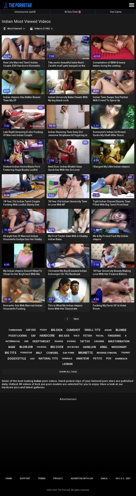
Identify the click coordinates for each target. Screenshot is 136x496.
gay (33, 335)
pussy (43, 330)
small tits (92, 329)
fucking (41, 347)
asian (108, 330)
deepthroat (41, 341)
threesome (15, 330)
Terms (41, 478)
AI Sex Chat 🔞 (73, 11)
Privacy (58, 478)
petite (97, 358)
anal (103, 347)
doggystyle (17, 358)
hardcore (47, 335)
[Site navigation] (131, 5)
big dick (57, 330)
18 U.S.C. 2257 (123, 478)
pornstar (26, 352)
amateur (82, 358)
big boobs (73, 347)
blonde (121, 330)
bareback (121, 358)
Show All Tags (68, 371)
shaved (58, 341)
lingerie (99, 341)
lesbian (68, 364)
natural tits (48, 358)
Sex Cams (115, 11)
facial (100, 335)
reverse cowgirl (107, 352)
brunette (85, 352)
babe (11, 347)
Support (25, 478)
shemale (67, 358)
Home (8, 478)
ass (32, 358)
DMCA (104, 478)
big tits (10, 352)
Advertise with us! (82, 478)
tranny (125, 352)
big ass (64, 335)
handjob (89, 347)
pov (108, 358)
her (26, 341)
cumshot (73, 330)
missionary (119, 347)
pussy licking (17, 335)
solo (76, 335)
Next (76, 319)
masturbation (118, 341)
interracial (12, 341)
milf (39, 352)
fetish (87, 335)
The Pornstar (64, 490)
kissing (71, 341)
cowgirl (52, 352)
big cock (56, 347)
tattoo (85, 341)
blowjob (26, 347)
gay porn (68, 352)
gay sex (31, 329)
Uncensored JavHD (25, 11)
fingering (114, 335)
